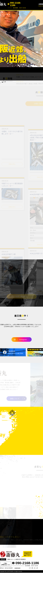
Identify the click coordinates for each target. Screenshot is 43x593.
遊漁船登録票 (17, 591)
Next (41, 38)
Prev (2, 38)
